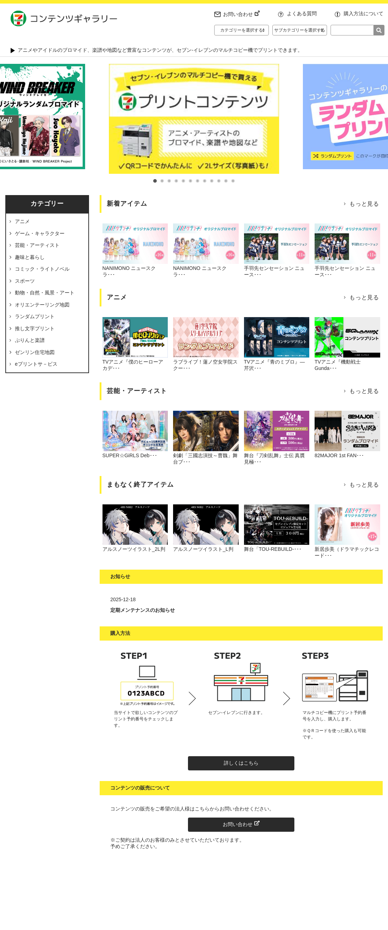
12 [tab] (233, 181)
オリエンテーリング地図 (42, 305)
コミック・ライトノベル (42, 269)
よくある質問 (302, 13)
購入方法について (363, 13)
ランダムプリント (35, 316)
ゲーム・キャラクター (40, 233)
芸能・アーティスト (37, 245)
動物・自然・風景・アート (44, 292)
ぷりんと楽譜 (30, 340)
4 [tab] (176, 181)
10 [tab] (219, 181)
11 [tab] (226, 181)
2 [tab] (162, 181)
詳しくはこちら (241, 763)
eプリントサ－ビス (36, 364)
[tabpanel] (194, 119)
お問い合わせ (241, 14)
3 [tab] (169, 181)
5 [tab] (183, 181)
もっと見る (364, 204)
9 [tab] (212, 181)
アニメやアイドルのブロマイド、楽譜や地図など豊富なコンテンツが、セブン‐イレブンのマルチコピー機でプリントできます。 (160, 50)
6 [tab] (190, 181)
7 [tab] (197, 181)
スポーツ (25, 281)
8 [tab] (204, 181)
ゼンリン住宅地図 (35, 352)
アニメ (22, 221)
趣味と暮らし (30, 257)
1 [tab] (155, 181)
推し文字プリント (35, 328)
